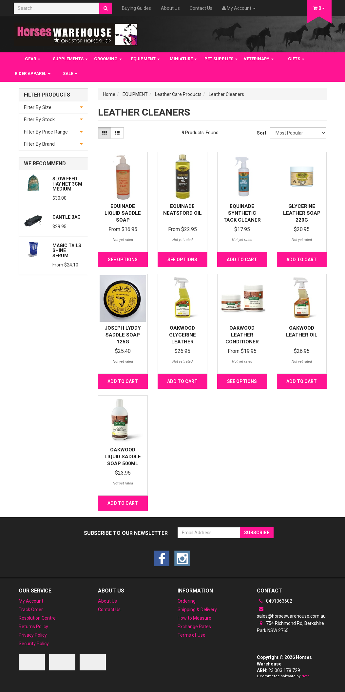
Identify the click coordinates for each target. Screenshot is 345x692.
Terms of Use (191, 635)
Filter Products (47, 95)
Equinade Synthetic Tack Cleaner (242, 213)
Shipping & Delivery (197, 609)
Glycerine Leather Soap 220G (301, 213)
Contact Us (201, 8)
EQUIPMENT (145, 58)
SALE (70, 73)
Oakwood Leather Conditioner (242, 335)
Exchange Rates (194, 626)
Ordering (187, 601)
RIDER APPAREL (32, 73)
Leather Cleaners (226, 94)
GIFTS (296, 58)
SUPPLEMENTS (70, 58)
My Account (31, 601)
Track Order (31, 609)
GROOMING (108, 58)
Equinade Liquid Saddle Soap (123, 213)
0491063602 (274, 601)
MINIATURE (183, 58)
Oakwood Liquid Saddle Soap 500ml (123, 456)
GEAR (32, 58)
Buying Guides (136, 8)
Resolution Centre (37, 618)
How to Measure (194, 618)
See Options (123, 259)
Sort (261, 133)
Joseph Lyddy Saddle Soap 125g (123, 335)
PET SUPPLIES (221, 58)
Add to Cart (242, 259)
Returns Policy (33, 626)
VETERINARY (259, 58)
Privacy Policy (33, 635)
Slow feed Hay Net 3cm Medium (67, 183)
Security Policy (34, 643)
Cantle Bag (66, 217)
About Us (170, 8)
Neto (305, 676)
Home (109, 94)
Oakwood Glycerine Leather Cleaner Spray (182, 341)
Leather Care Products (178, 94)
